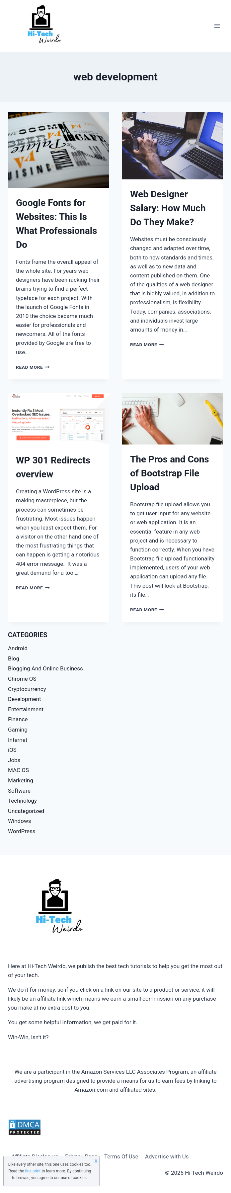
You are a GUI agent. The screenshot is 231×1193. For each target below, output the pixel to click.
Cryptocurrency (27, 689)
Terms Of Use (121, 1156)
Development (24, 699)
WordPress (22, 831)
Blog (13, 658)
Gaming (18, 729)
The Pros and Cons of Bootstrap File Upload (169, 473)
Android (18, 648)
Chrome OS (22, 678)
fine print (32, 1171)
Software (19, 790)
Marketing (20, 780)
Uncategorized (26, 811)
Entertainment (25, 709)
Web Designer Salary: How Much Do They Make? (168, 208)
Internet (17, 740)
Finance (18, 719)
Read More (33, 367)
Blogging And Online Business (45, 668)
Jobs (14, 760)
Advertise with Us (167, 1156)
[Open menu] (217, 26)
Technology (22, 800)
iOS (12, 749)
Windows (19, 821)
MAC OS (18, 770)
